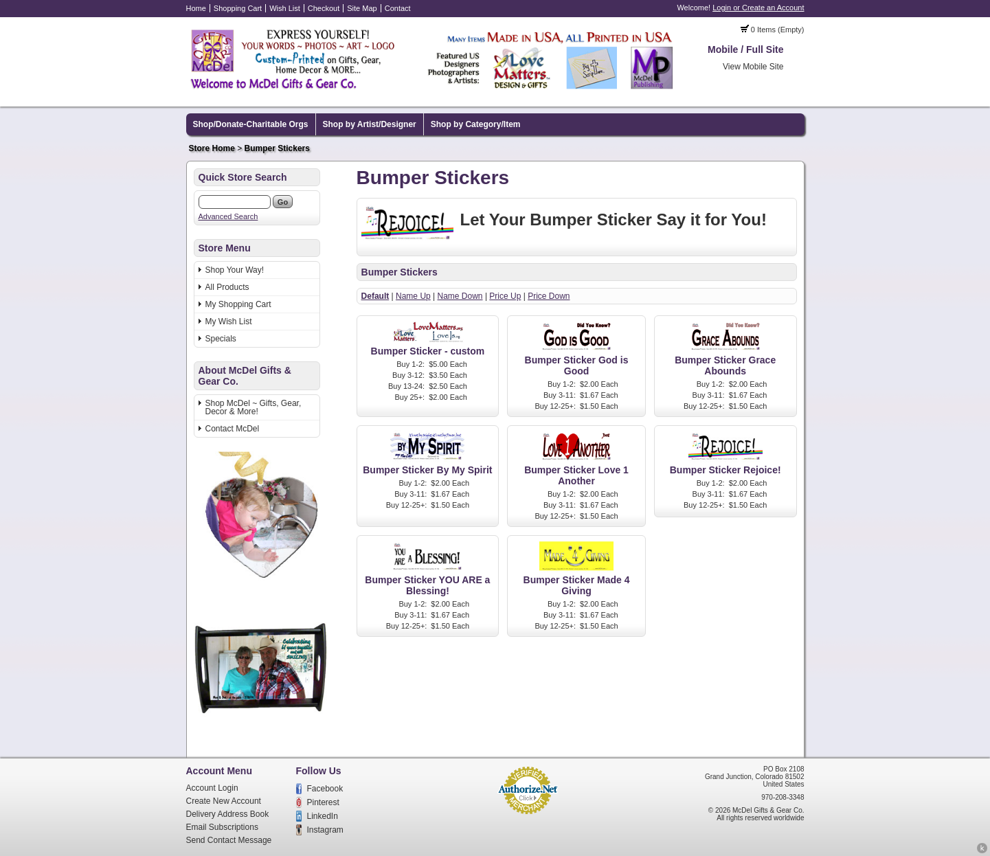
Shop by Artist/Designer (369, 124)
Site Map (361, 8)
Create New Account (223, 801)
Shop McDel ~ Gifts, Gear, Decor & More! (253, 407)
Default (375, 296)
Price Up (505, 296)
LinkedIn (322, 816)
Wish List (284, 8)
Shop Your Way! (235, 270)
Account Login (212, 788)
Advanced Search (228, 216)
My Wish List (228, 321)
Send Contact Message (229, 840)
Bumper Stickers (277, 148)
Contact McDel (232, 428)
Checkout (323, 8)
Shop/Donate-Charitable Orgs (250, 124)
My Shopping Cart (238, 304)
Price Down (549, 296)
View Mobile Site (753, 66)
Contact (398, 8)
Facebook (325, 788)
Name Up (413, 296)
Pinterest (323, 802)
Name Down (460, 296)
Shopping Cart (238, 8)
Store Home (212, 148)
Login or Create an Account (758, 7)
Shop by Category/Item (476, 124)
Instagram (325, 830)
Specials (220, 338)
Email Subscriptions (222, 827)
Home (196, 8)
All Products (227, 287)
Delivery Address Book (227, 814)
